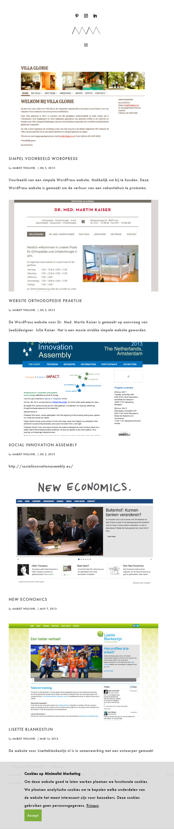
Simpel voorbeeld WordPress (43, 158)
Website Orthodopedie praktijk (45, 300)
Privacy (93, 805)
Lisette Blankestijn (31, 729)
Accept (33, 815)
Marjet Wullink (23, 168)
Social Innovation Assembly (43, 445)
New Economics (28, 599)
